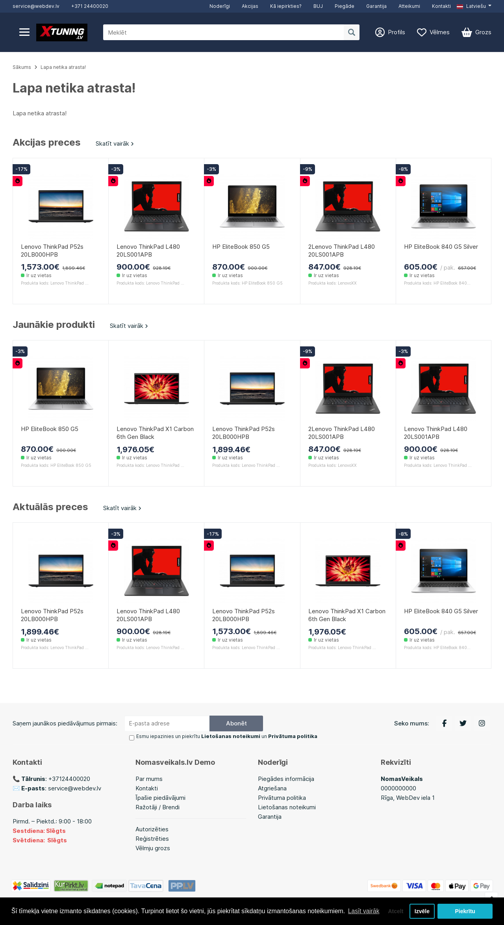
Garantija (376, 6)
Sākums (22, 67)
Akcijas (250, 6)
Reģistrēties (152, 838)
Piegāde (344, 6)
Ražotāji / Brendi (157, 807)
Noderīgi (219, 6)
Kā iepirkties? (286, 6)
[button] (474, 6)
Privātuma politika (282, 797)
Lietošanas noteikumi (287, 807)
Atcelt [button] (393, 908)
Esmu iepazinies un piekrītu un (223, 737)
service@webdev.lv (36, 6)
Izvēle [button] (421, 908)
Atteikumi (409, 6)
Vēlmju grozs (152, 848)
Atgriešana (272, 788)
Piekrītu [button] (465, 908)
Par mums (149, 779)
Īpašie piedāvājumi (160, 797)
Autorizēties (152, 829)
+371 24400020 (89, 6)
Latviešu (471, 6)
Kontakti (441, 6)
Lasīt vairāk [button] (29, 912)
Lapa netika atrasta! (63, 67)
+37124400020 (69, 779)
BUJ (318, 6)
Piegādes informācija (286, 779)
